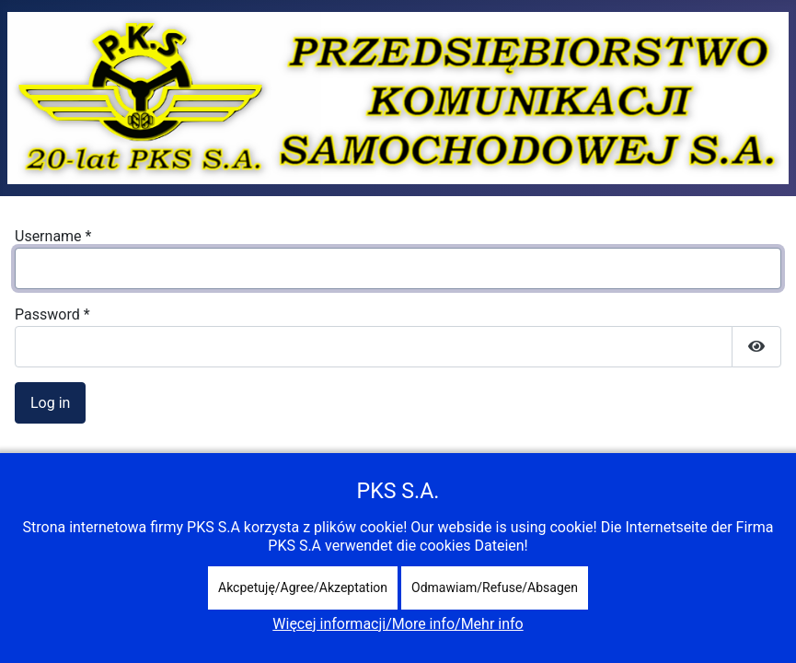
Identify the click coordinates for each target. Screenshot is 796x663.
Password (52, 314)
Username (53, 236)
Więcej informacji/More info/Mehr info (397, 624)
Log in (50, 403)
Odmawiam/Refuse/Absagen (494, 587)
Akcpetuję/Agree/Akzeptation (302, 587)
